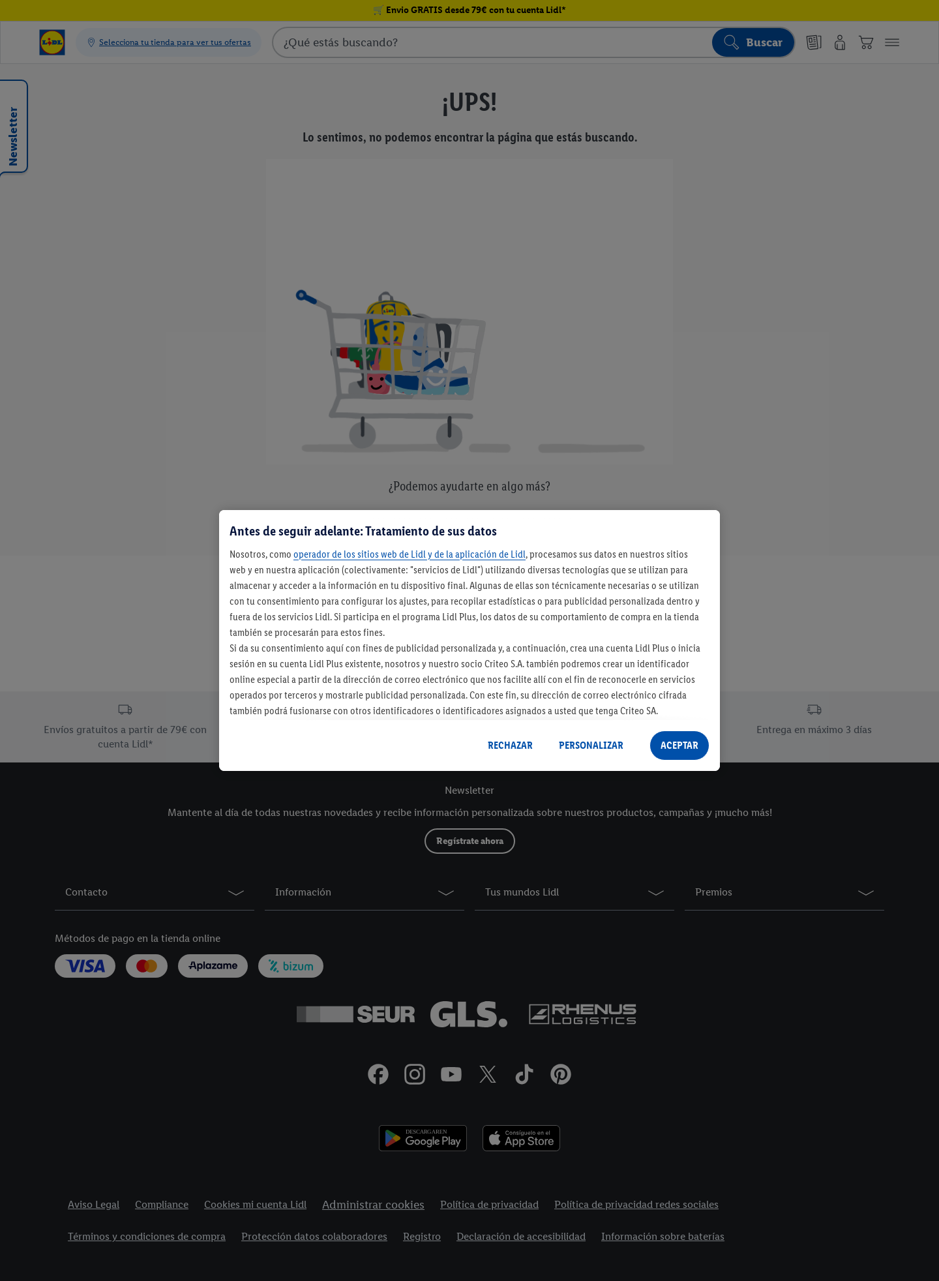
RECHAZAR (510, 745)
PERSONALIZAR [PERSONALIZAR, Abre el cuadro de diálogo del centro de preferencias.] (591, 745)
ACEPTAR (679, 745)
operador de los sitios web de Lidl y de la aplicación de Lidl (409, 554)
